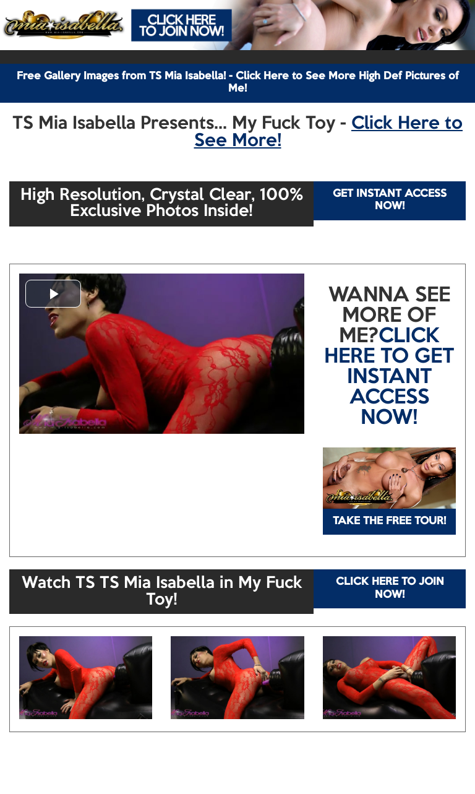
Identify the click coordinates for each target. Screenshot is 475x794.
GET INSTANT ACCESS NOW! (390, 200)
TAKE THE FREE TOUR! (389, 521)
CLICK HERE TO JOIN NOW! (390, 588)
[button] (53, 294)
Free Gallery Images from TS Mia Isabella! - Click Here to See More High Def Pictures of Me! (238, 82)
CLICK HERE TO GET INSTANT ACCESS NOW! (389, 377)
